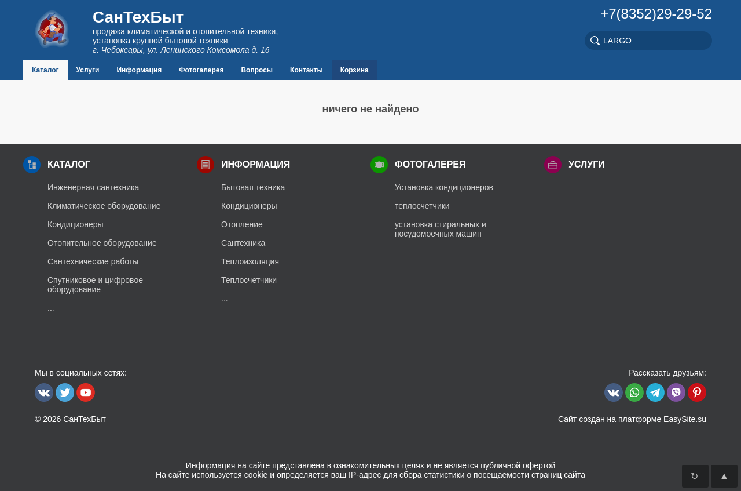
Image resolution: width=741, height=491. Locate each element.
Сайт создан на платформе (632, 419)
